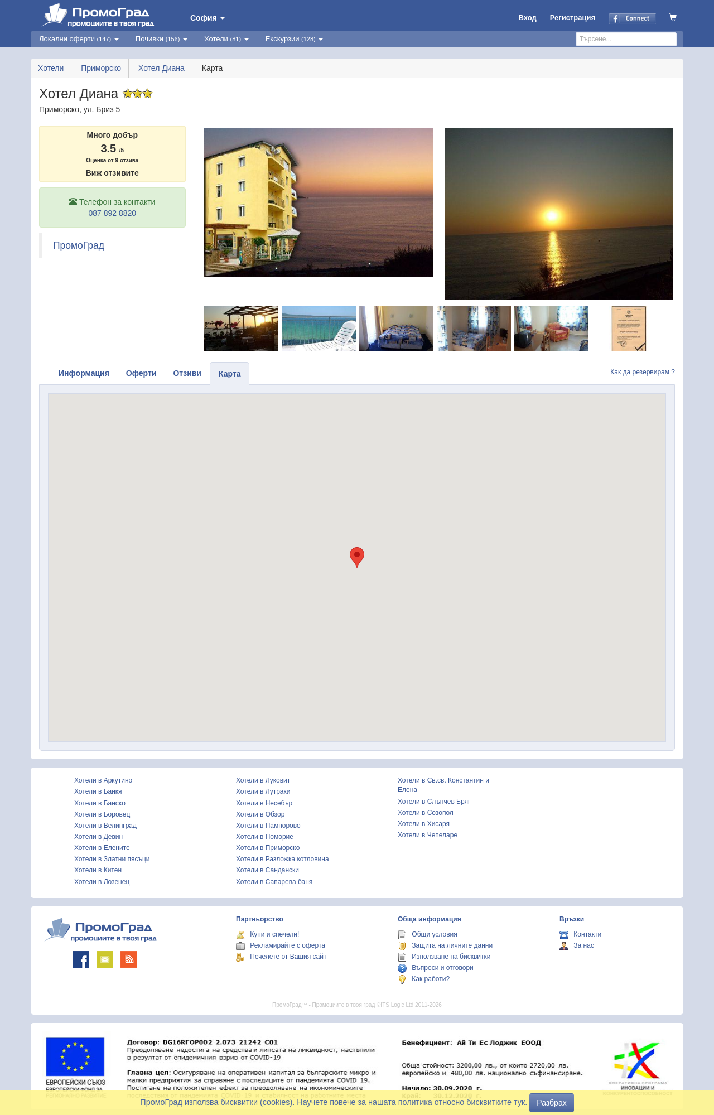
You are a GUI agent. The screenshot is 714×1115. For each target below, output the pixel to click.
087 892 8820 (112, 213)
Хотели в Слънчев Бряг (434, 801)
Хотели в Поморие (264, 837)
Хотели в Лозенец (101, 882)
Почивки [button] (161, 39)
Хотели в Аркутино (103, 780)
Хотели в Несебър (264, 803)
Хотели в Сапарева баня (274, 882)
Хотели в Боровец (102, 814)
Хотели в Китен (98, 870)
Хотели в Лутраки (263, 791)
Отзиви (187, 373)
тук (519, 1102)
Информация (84, 373)
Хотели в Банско (100, 803)
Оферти (141, 373)
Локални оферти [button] (79, 39)
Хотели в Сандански (267, 870)
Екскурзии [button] (295, 39)
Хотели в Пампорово (268, 825)
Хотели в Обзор (260, 814)
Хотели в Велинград (105, 825)
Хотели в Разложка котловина (282, 859)
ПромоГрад (78, 245)
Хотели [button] (226, 39)
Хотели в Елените (102, 848)
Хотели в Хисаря (424, 824)
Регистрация (572, 17)
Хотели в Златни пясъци (112, 859)
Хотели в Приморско (268, 848)
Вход (528, 17)
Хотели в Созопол (426, 813)
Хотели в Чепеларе (427, 835)
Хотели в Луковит (263, 780)
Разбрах (551, 1102)
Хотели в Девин (98, 837)
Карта (230, 373)
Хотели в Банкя (98, 791)
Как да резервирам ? (642, 372)
